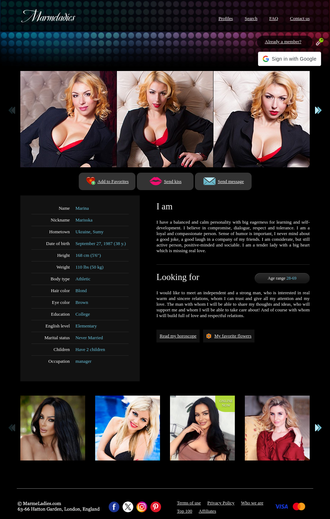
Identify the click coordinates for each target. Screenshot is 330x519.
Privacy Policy (220, 502)
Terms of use (189, 502)
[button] (289, 59)
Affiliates (207, 511)
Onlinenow (226, 403)
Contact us (300, 18)
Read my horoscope (178, 336)
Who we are (252, 502)
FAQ (273, 18)
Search (251, 18)
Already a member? (283, 41)
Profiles (225, 18)
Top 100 (184, 511)
